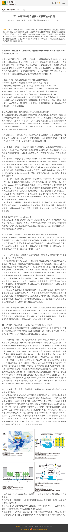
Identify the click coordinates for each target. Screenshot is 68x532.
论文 (17, 10)
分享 (56, 20)
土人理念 (10, 10)
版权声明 (18, 526)
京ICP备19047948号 (24, 529)
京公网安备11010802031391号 (41, 529)
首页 (3, 10)
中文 (58, 3)
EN (53, 3)
